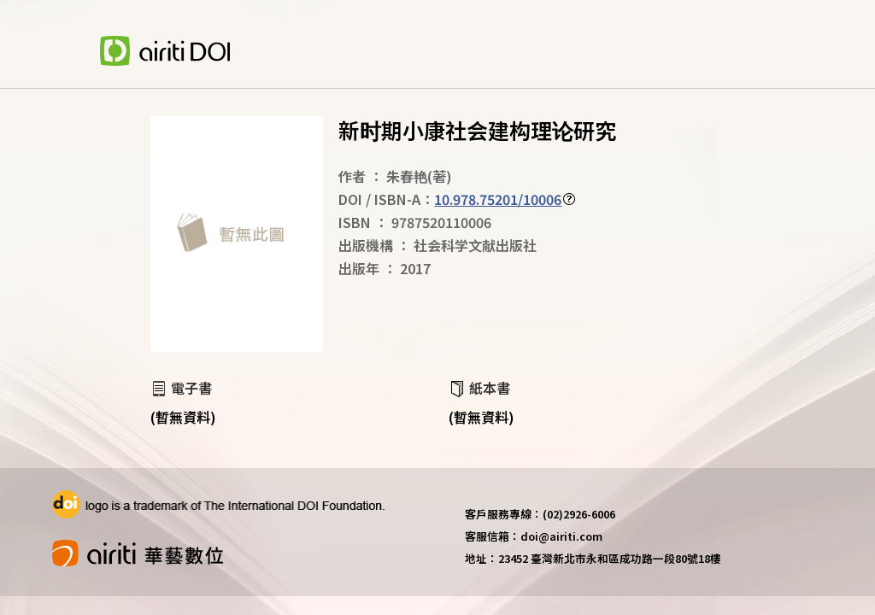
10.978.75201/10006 (497, 199)
